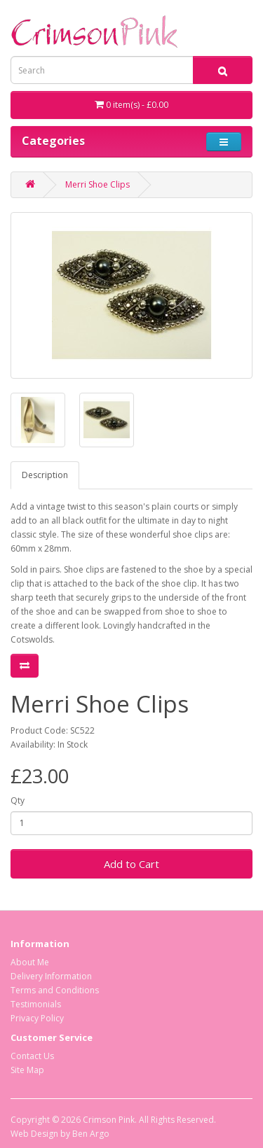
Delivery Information (51, 976)
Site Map (27, 1070)
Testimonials (36, 1004)
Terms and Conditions (55, 990)
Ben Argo (90, 1134)
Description (45, 475)
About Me (30, 962)
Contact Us (32, 1056)
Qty (18, 800)
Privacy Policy (37, 1018)
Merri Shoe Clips (97, 184)
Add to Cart (131, 864)
